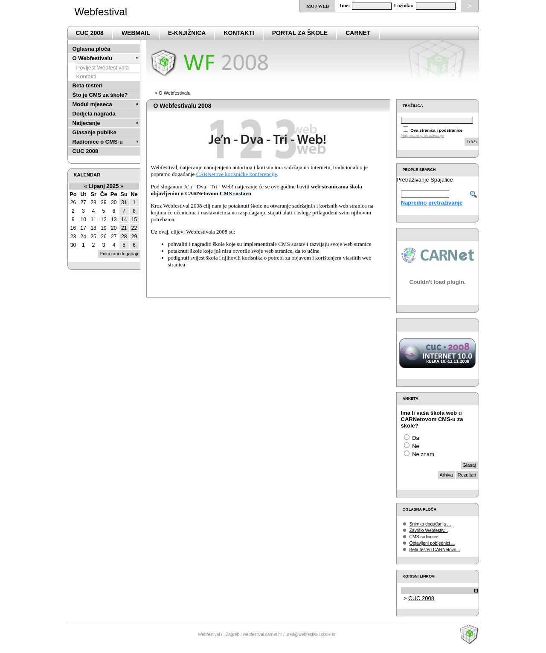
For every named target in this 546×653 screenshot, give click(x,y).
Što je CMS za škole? (100, 95)
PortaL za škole (300, 32)
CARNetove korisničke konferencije (236, 174)
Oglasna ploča (91, 49)
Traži (471, 141)
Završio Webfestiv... (429, 530)
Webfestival (101, 11)
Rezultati (467, 474)
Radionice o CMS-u (98, 142)
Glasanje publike (94, 132)
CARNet (358, 32)
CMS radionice (424, 537)
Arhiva (446, 474)
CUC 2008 (90, 32)
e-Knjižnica (187, 32)
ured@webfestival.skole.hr (311, 634)
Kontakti (239, 32)
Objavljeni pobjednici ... (432, 543)
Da (415, 438)
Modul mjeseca (92, 104)
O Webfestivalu (93, 58)
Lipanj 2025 (104, 186)
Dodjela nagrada (94, 113)
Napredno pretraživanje (422, 135)
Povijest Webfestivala (102, 67)
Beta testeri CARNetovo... (435, 549)
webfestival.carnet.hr (262, 634)
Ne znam (423, 454)
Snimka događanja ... (430, 524)
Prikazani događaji (119, 253)
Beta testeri (88, 85)
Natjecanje (86, 123)
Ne (415, 446)
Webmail (136, 32)
